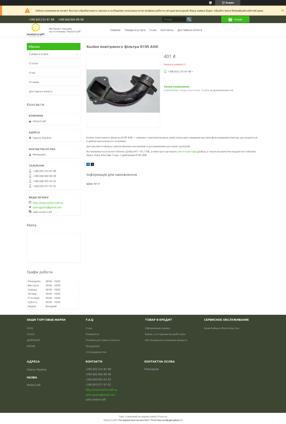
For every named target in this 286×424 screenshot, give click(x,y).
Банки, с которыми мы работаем (165, 334)
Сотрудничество (96, 352)
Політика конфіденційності (167, 420)
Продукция (93, 346)
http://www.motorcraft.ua (48, 202)
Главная (115, 30)
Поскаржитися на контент (134, 420)
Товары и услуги (135, 30)
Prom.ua (162, 416)
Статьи (33, 63)
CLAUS (31, 334)
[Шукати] (189, 19)
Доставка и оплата (189, 30)
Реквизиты (92, 334)
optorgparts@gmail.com (47, 207)
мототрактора (187, 151)
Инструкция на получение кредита (166, 340)
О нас (153, 30)
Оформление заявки (157, 328)
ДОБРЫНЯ (33, 340)
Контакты (167, 30)
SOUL (30, 328)
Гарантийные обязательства (221, 328)
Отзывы (34, 82)
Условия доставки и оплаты (103, 340)
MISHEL (31, 346)
